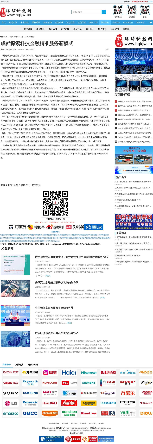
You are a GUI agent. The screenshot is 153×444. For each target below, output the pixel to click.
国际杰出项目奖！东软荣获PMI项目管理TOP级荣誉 (135, 142)
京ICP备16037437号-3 (96, 431)
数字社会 (28, 29)
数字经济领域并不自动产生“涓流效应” (56, 333)
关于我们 (127, 2)
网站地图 (92, 423)
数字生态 (105, 22)
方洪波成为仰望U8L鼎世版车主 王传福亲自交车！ (135, 137)
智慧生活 (13, 22)
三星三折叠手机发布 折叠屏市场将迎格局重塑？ (135, 133)
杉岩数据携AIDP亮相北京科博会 (127, 200)
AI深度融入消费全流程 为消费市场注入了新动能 (134, 194)
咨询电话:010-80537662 (140, 2)
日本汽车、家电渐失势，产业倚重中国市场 (135, 106)
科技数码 (47, 22)
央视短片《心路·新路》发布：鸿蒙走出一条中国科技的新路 (135, 102)
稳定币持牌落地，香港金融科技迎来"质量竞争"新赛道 (134, 182)
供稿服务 (65, 423)
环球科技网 (52, 431)
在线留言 (83, 423)
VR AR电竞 (128, 22)
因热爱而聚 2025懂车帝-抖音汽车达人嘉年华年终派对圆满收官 (135, 124)
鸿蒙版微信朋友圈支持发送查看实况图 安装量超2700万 (135, 110)
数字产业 (65, 29)
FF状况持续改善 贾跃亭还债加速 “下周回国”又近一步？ (135, 119)
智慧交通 (70, 22)
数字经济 (40, 29)
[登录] (2, 2)
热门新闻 (120, 177)
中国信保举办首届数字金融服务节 (54, 307)
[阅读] (48, 276)
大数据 (126, 29)
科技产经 (93, 22)
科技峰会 (140, 22)
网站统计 (101, 423)
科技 (10, 185)
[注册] (6, 2)
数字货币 (102, 29)
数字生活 (53, 29)
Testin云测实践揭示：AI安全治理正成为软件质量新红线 (134, 206)
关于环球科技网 (54, 423)
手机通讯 (36, 22)
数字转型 (90, 29)
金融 (15, 185)
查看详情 (30, 37)
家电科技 (25, 22)
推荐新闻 (120, 232)
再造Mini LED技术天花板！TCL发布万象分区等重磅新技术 (135, 115)
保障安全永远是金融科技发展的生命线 (56, 282)
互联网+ (116, 22)
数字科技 (77, 29)
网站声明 (74, 423)
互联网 (22, 185)
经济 (28, 185)
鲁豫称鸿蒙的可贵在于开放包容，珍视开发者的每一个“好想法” (135, 128)
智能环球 (59, 22)
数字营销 (115, 29)
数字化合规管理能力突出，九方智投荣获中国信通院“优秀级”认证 (72, 257)
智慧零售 (82, 22)
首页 (4, 22)
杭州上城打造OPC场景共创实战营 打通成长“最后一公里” (134, 188)
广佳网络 (80, 433)
